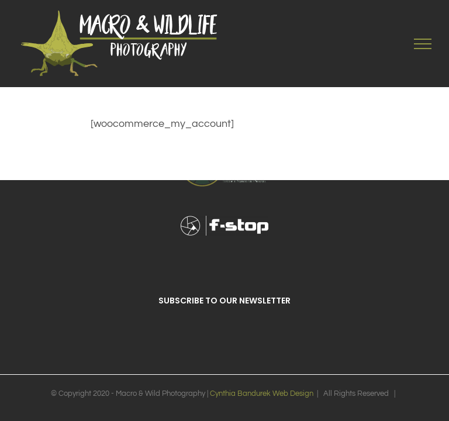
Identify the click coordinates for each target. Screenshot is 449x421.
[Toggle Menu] (423, 44)
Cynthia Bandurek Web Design (261, 393)
